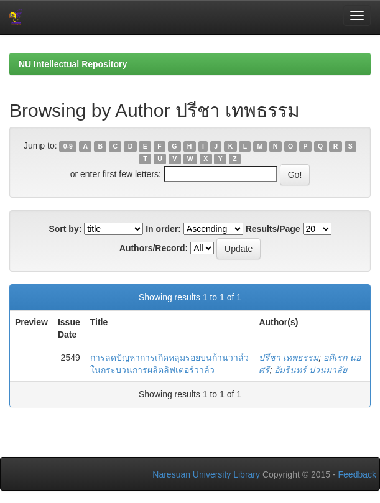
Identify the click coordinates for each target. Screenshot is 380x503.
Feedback (357, 474)
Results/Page (273, 229)
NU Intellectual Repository (73, 64)
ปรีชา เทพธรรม (288, 357)
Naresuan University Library (206, 474)
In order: (163, 229)
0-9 (68, 146)
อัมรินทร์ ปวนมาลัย (310, 370)
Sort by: (65, 229)
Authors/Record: (153, 248)
